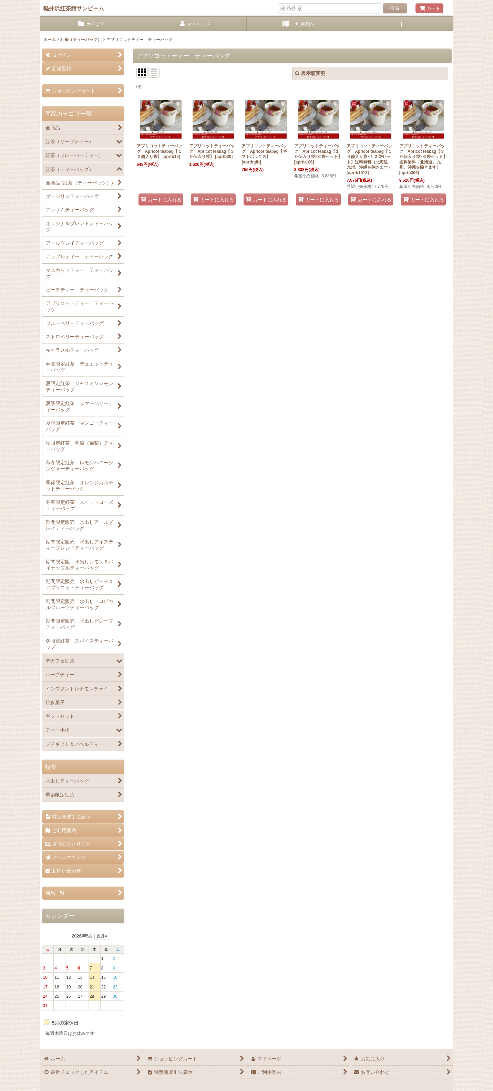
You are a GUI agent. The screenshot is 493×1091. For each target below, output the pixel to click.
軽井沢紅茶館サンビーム (73, 8)
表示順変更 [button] (310, 73)
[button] (401, 24)
